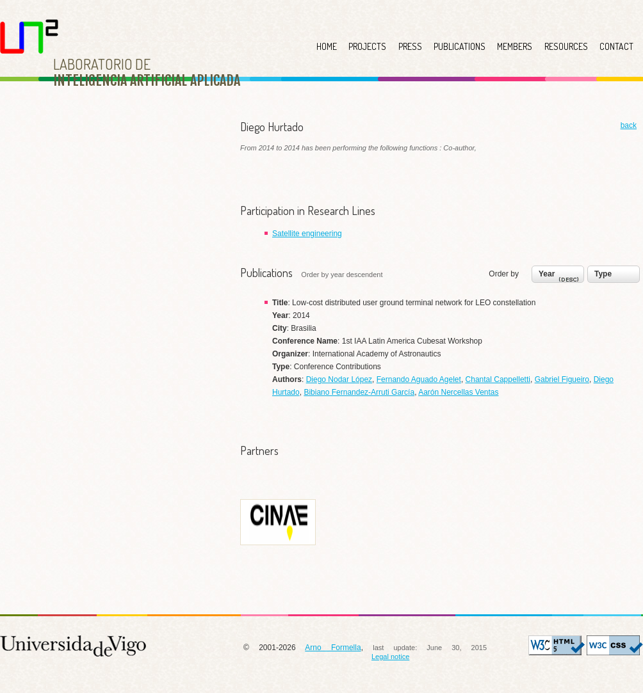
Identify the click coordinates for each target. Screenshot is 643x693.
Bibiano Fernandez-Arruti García (359, 392)
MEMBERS (514, 46)
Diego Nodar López (339, 379)
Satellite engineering (307, 233)
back (629, 125)
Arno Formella (333, 647)
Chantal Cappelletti (498, 379)
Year (560, 277)
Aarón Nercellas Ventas (458, 392)
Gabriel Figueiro (562, 379)
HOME (326, 46)
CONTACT (616, 46)
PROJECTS (367, 46)
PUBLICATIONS (459, 46)
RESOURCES (566, 46)
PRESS (410, 46)
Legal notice (390, 656)
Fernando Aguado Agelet (419, 379)
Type (603, 273)
